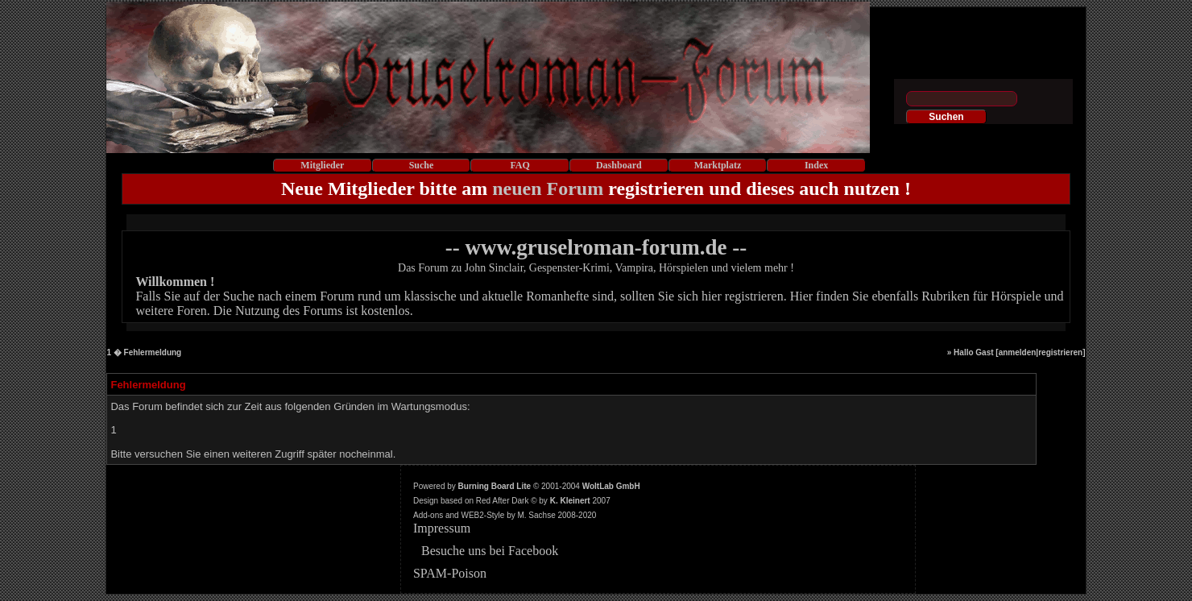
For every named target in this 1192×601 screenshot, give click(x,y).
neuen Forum (547, 188)
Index (816, 165)
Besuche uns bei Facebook (489, 550)
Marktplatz (718, 165)
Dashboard (619, 165)
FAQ (519, 165)
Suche (421, 165)
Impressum (441, 528)
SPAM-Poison (449, 573)
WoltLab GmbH (611, 486)
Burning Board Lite (495, 486)
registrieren (1060, 352)
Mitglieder (322, 165)
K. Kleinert (570, 500)
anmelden (1018, 352)
